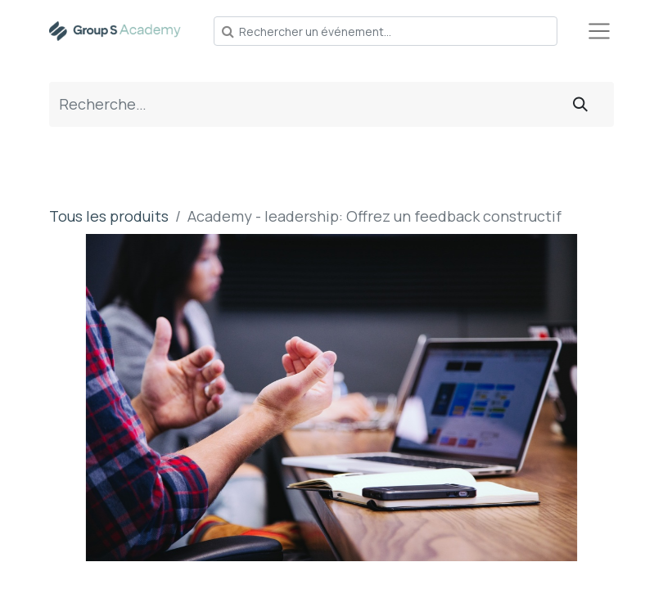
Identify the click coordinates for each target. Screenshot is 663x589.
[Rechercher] (580, 104)
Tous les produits (109, 216)
